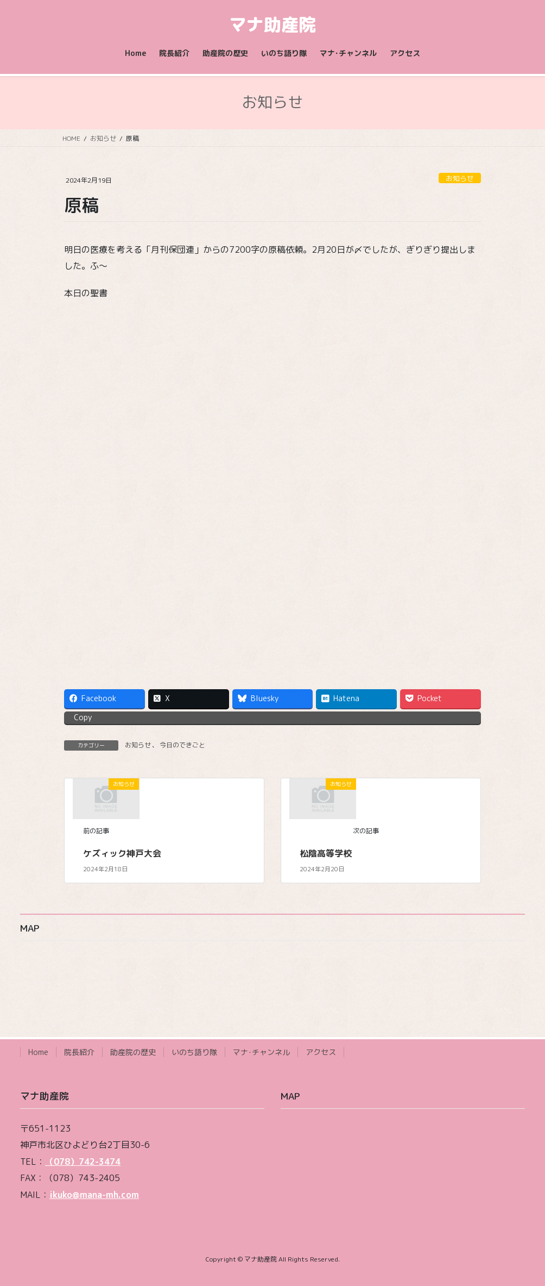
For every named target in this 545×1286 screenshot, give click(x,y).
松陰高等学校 (326, 853)
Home (38, 1052)
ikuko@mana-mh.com (94, 1195)
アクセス (321, 1052)
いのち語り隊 (194, 1052)
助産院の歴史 (133, 1052)
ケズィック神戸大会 (122, 853)
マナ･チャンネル (261, 1052)
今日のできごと (182, 745)
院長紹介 (79, 1052)
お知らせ (460, 178)
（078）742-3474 (83, 1162)
